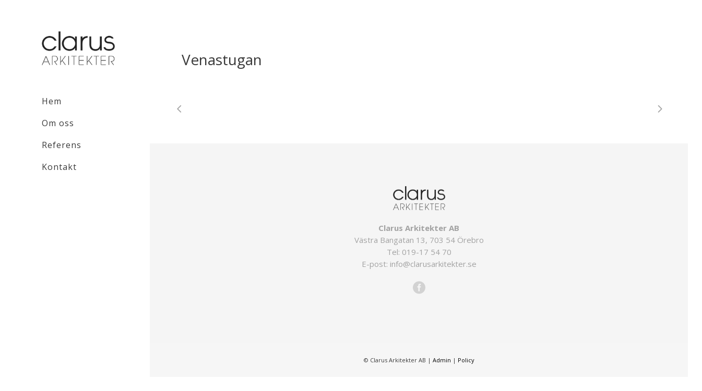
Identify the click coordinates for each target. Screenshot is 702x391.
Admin (442, 360)
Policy (466, 360)
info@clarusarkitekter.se (433, 264)
